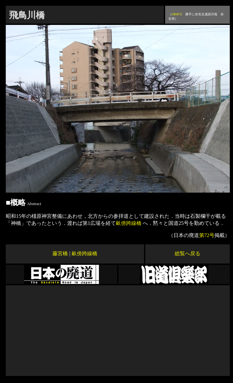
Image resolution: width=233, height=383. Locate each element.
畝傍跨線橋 (129, 223)
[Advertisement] (118, 330)
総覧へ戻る (187, 253)
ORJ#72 (177, 14)
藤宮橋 (60, 253)
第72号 (206, 235)
